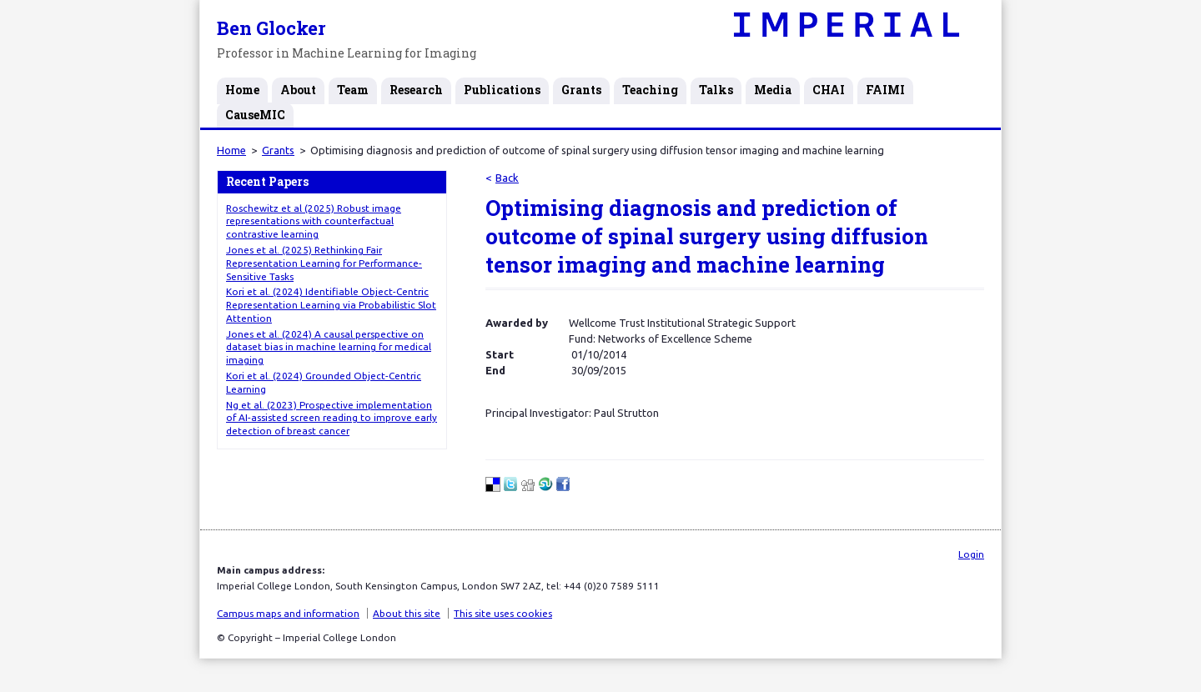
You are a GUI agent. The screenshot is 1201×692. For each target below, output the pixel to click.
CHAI (828, 90)
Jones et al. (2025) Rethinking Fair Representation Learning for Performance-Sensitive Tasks (324, 263)
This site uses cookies (503, 613)
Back (507, 177)
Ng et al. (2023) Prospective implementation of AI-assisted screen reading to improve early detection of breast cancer (331, 418)
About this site (406, 613)
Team (353, 90)
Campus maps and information (288, 613)
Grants (581, 90)
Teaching (650, 90)
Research (416, 90)
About (298, 90)
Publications (502, 90)
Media (772, 90)
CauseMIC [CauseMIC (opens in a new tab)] (255, 115)
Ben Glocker (271, 28)
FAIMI (885, 90)
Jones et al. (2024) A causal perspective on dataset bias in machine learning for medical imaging (328, 347)
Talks (716, 90)
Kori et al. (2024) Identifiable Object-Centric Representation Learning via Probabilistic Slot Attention (331, 304)
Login (971, 554)
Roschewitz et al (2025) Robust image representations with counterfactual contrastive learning (313, 221)
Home (242, 90)
